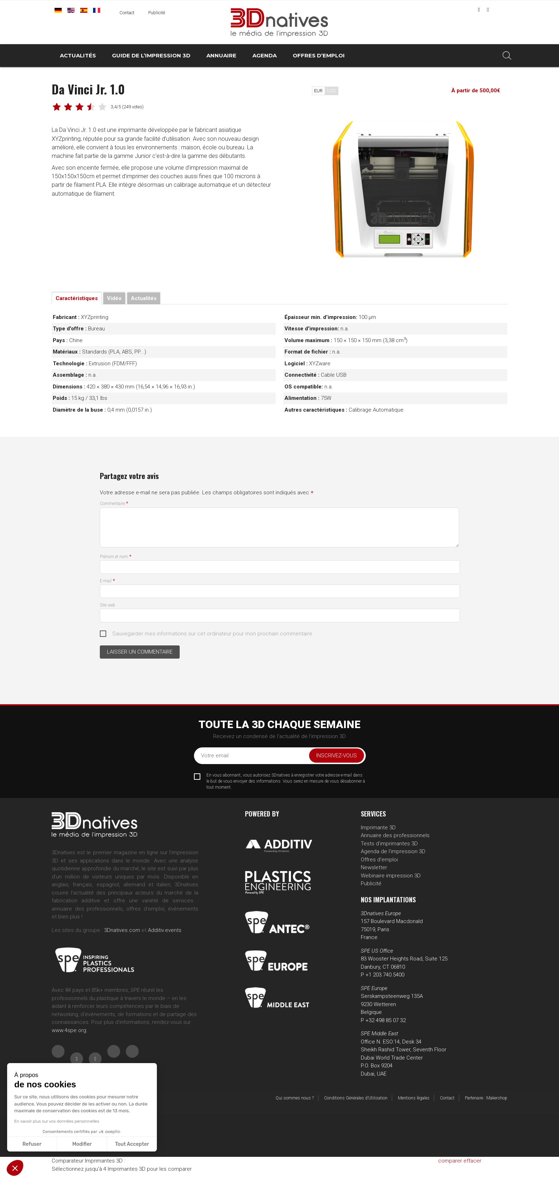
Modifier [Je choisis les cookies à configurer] (82, 1144)
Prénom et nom (116, 556)
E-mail (107, 580)
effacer (472, 1161)
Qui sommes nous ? (295, 1098)
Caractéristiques (77, 298)
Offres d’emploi (319, 55)
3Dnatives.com (122, 930)
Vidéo (114, 298)
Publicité (156, 12)
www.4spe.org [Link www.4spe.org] (69, 1030)
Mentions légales (414, 1098)
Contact (126, 12)
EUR (318, 90)
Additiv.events (164, 930)
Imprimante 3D (378, 827)
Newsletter (374, 867)
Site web (107, 605)
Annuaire (221, 55)
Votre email (215, 755)
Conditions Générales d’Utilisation (356, 1098)
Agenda (264, 55)
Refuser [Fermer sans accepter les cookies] (31, 1144)
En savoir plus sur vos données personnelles (56, 1121)
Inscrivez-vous (336, 755)
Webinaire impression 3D (391, 875)
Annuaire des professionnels (395, 835)
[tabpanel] (402, 187)
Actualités (78, 55)
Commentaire (114, 503)
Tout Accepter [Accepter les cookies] (132, 1144)
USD (331, 90)
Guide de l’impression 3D (151, 55)
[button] (15, 1167)
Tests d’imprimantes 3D (389, 843)
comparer (450, 1161)
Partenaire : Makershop (486, 1098)
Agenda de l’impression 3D (393, 851)
